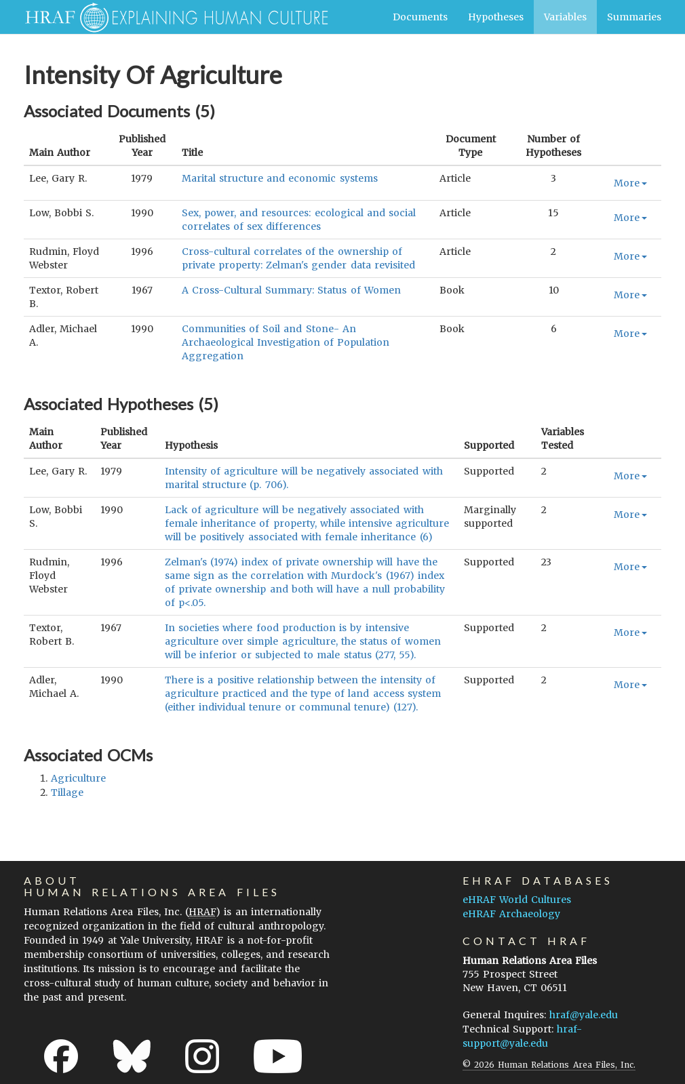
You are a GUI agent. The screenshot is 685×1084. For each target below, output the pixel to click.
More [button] (630, 183)
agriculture (78, 778)
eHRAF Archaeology (511, 914)
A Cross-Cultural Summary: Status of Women (291, 290)
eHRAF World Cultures (517, 900)
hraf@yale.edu (583, 1015)
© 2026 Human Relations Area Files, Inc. (549, 1065)
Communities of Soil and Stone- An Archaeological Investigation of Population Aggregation (286, 342)
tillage (67, 792)
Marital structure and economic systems (280, 178)
